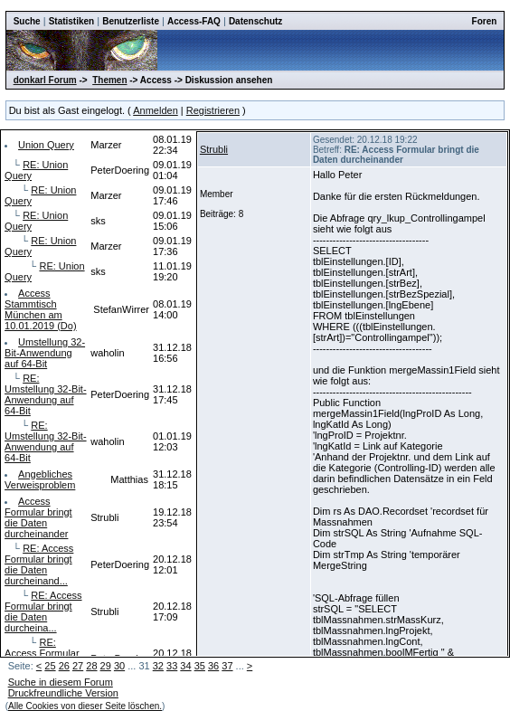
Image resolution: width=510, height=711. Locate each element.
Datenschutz (255, 21)
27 (77, 665)
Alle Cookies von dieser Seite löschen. (85, 706)
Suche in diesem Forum (60, 682)
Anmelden (155, 110)
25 (49, 665)
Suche (27, 21)
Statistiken (72, 21)
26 (64, 665)
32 (158, 665)
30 (119, 665)
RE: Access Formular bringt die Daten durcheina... (43, 611)
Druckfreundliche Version (63, 692)
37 (227, 665)
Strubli (214, 149)
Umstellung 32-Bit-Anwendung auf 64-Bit (45, 353)
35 (199, 665)
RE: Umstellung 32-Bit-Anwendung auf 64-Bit (45, 394)
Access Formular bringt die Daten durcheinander (38, 517)
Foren (484, 21)
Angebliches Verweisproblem (40, 479)
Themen (109, 80)
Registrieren (213, 110)
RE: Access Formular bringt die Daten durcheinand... (39, 564)
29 (105, 665)
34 (185, 665)
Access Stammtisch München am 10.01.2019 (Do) (41, 309)
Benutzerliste (130, 21)
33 (171, 665)
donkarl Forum (45, 80)
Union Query (46, 144)
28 (91, 665)
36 (213, 665)
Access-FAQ (194, 21)
